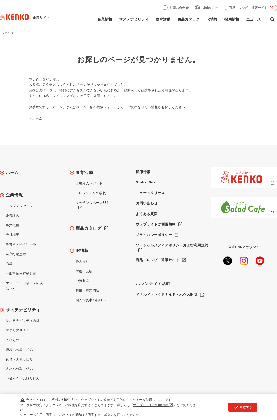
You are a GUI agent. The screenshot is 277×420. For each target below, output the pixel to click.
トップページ (7, 33)
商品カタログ (188, 19)
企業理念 (12, 215)
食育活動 (163, 19)
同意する (242, 407)
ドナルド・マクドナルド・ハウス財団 (166, 295)
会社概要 (12, 235)
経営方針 (82, 261)
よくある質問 (146, 214)
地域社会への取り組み (23, 378)
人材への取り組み (19, 369)
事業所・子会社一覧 (21, 244)
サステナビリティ (134, 19)
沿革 (9, 264)
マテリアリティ (18, 330)
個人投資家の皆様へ (91, 300)
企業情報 (104, 19)
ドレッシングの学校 (91, 193)
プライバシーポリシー (154, 235)
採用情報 (231, 19)
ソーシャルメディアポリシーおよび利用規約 (172, 245)
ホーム (37, 118)
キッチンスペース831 (92, 202)
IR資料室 (83, 281)
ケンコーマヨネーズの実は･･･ (24, 285)
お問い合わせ (179, 8)
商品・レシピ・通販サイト (248, 8)
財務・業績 (84, 271)
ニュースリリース (150, 193)
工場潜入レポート (89, 183)
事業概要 (12, 225)
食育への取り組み (19, 359)
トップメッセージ (19, 206)
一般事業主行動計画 (21, 273)
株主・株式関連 (87, 290)
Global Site (210, 8)
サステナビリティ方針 (23, 320)
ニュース (253, 19)
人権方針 (12, 340)
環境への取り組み (19, 349)
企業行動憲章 (16, 254)
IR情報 (211, 19)
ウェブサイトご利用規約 (156, 224)
